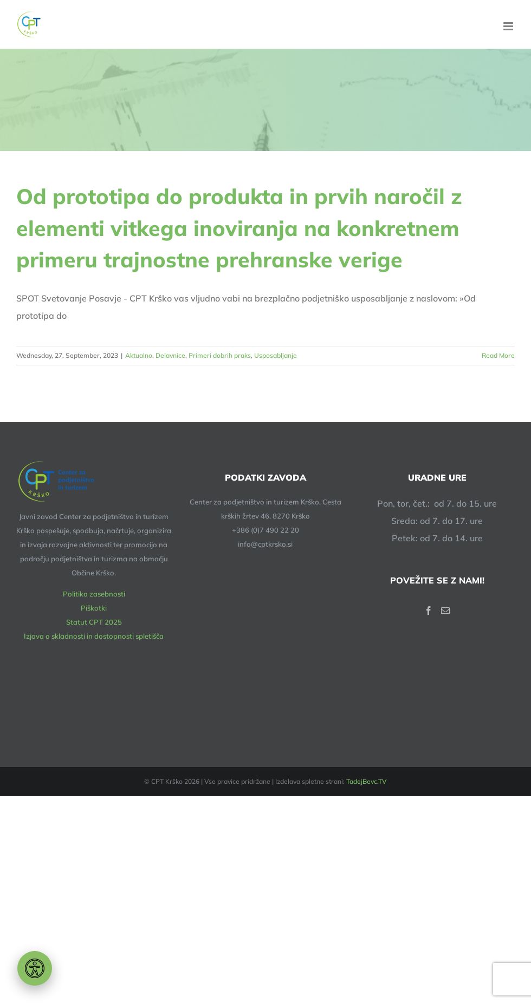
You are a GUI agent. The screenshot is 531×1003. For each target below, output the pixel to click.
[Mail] (445, 610)
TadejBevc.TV (366, 781)
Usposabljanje (275, 355)
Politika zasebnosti (94, 593)
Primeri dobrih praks (220, 355)
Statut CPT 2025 (94, 622)
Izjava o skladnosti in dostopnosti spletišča (94, 636)
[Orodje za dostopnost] (34, 968)
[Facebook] (428, 610)
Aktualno (138, 355)
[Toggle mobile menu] (509, 26)
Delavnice (170, 355)
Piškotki (94, 608)
